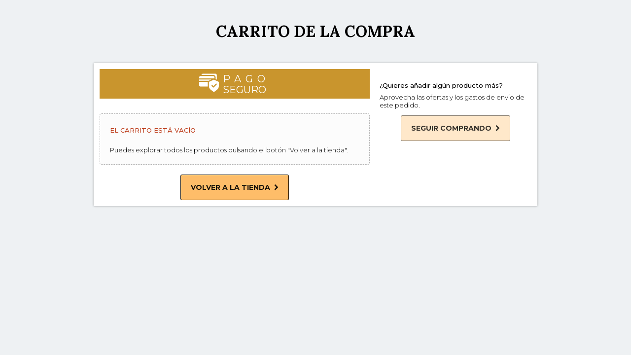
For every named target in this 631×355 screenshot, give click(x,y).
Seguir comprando (455, 128)
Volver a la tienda (235, 187)
